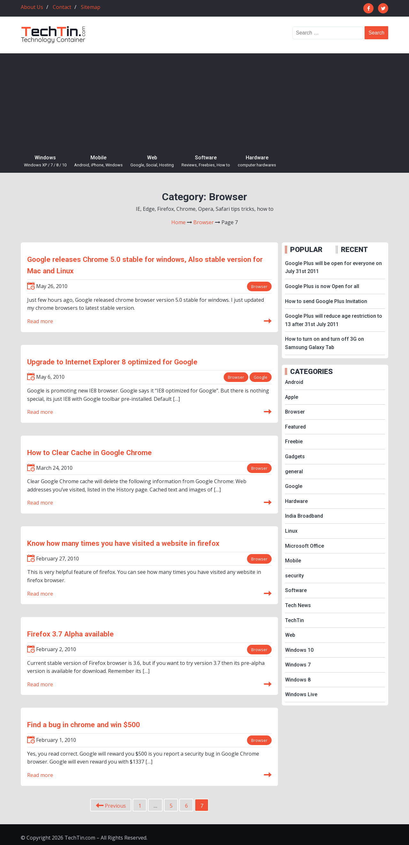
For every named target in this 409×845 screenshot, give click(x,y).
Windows (45, 161)
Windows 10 (299, 650)
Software (205, 161)
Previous (111, 806)
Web (152, 161)
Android (294, 382)
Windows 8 (298, 680)
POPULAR (306, 249)
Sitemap (90, 7)
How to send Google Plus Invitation (326, 301)
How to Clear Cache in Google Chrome (89, 452)
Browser (259, 286)
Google (260, 377)
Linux (291, 531)
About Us (32, 7)
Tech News (298, 605)
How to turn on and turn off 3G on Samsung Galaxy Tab (324, 343)
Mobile (98, 161)
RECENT (354, 249)
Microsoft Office (304, 546)
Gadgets (295, 456)
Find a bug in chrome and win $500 (83, 724)
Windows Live (301, 694)
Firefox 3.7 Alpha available (70, 634)
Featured (295, 427)
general (294, 471)
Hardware (257, 161)
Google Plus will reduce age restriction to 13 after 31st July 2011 (333, 320)
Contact (62, 7)
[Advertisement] (204, 101)
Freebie (294, 441)
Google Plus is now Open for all (322, 286)
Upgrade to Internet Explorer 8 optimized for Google (112, 362)
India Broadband (304, 516)
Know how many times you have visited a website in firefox (123, 543)
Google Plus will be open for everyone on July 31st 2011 (333, 267)
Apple (291, 397)
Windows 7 (298, 665)
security (294, 576)
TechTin (294, 620)
